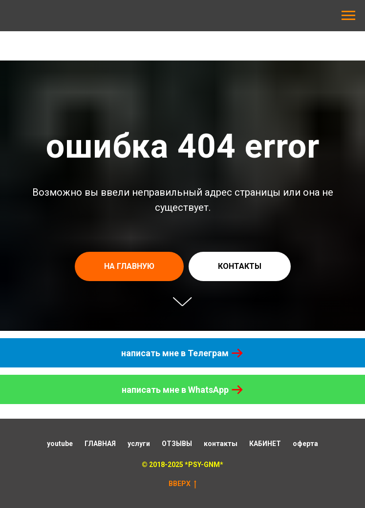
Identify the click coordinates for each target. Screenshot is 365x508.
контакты (220, 443)
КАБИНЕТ (265, 443)
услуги (139, 443)
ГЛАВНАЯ (100, 443)
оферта (305, 443)
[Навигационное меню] (348, 15)
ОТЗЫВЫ (177, 443)
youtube (60, 443)
